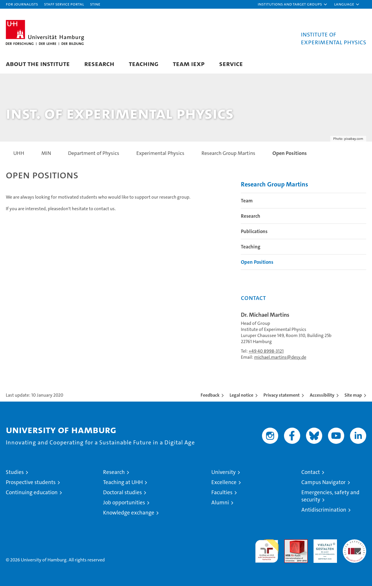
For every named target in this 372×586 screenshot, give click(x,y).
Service (231, 63)
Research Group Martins (274, 184)
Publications (254, 231)
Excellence (224, 482)
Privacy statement (281, 395)
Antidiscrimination (323, 509)
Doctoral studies (122, 492)
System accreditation (354, 545)
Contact (310, 472)
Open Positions (257, 262)
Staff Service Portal (64, 4)
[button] (293, 4)
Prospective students (31, 482)
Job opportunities (124, 502)
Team (247, 200)
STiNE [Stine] (95, 4)
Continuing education (32, 492)
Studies (15, 472)
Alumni (220, 502)
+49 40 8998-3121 (266, 351)
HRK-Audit (324, 542)
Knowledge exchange (128, 512)
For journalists (22, 4)
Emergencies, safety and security (330, 496)
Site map (353, 395)
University (223, 472)
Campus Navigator (323, 482)
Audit (289, 542)
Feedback (210, 395)
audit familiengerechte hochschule (266, 548)
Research (99, 63)
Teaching (143, 63)
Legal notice (241, 395)
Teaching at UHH (123, 482)
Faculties (221, 492)
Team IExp (189, 63)
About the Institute (38, 63)
